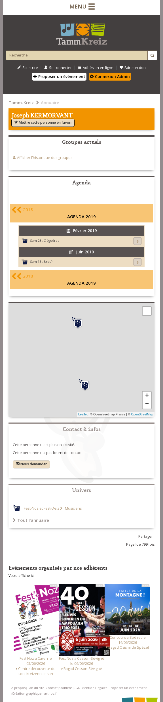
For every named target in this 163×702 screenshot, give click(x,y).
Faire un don (132, 67)
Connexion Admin (110, 76)
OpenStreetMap (142, 414)
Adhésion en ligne (95, 67)
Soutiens (65, 688)
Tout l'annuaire (31, 520)
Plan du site (35, 688)
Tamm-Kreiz (21, 102)
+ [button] (147, 396)
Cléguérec (51, 240)
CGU (76, 688)
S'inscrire (27, 67)
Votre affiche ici (21, 575)
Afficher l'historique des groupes (44, 157)
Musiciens (73, 508)
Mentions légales (94, 688)
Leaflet (83, 414)
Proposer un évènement (59, 76)
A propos (18, 688)
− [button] (147, 404)
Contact (52, 688)
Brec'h (49, 261)
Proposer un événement (128, 688)
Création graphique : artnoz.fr (35, 693)
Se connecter (58, 67)
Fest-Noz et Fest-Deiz (41, 508)
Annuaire (50, 102)
